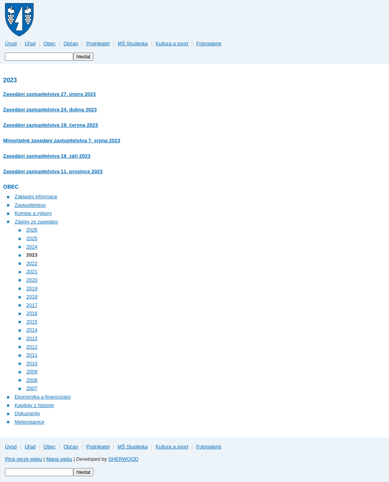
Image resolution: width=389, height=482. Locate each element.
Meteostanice (29, 422)
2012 (31, 347)
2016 (31, 313)
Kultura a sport (172, 43)
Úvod (11, 43)
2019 (31, 288)
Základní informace (36, 196)
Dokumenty (27, 413)
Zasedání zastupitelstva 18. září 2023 (46, 156)
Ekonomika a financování (43, 397)
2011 (31, 355)
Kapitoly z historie (34, 405)
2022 (31, 263)
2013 (31, 338)
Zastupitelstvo (30, 205)
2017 (31, 305)
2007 (31, 388)
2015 (31, 322)
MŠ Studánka (133, 43)
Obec (50, 43)
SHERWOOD (123, 459)
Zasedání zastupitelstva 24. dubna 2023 (50, 109)
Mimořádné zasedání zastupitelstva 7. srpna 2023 (61, 140)
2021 (31, 271)
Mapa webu (59, 459)
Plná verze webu (23, 459)
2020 (31, 280)
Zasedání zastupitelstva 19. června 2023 (50, 125)
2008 (31, 380)
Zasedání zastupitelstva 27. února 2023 (49, 94)
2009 (31, 372)
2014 (31, 330)
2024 (31, 247)
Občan (70, 43)
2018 (31, 297)
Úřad (30, 43)
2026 (31, 230)
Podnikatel (98, 43)
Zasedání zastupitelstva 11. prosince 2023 (53, 171)
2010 (31, 363)
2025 (31, 238)
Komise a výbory (33, 213)
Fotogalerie (209, 43)
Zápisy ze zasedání (36, 222)
